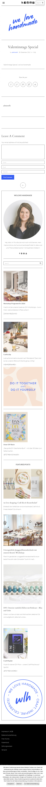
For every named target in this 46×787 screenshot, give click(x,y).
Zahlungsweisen (6, 746)
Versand (4, 750)
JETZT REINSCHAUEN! (11, 455)
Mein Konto (5, 739)
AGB (11, 731)
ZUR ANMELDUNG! (10, 314)
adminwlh (15, 52)
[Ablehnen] (44, 776)
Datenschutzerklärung (8, 735)
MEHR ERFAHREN (9, 365)
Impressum (5, 731)
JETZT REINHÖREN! (10, 671)
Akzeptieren (10, 783)
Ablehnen (19, 783)
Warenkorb (5, 742)
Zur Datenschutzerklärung (31, 783)
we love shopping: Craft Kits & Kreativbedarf (20, 503)
